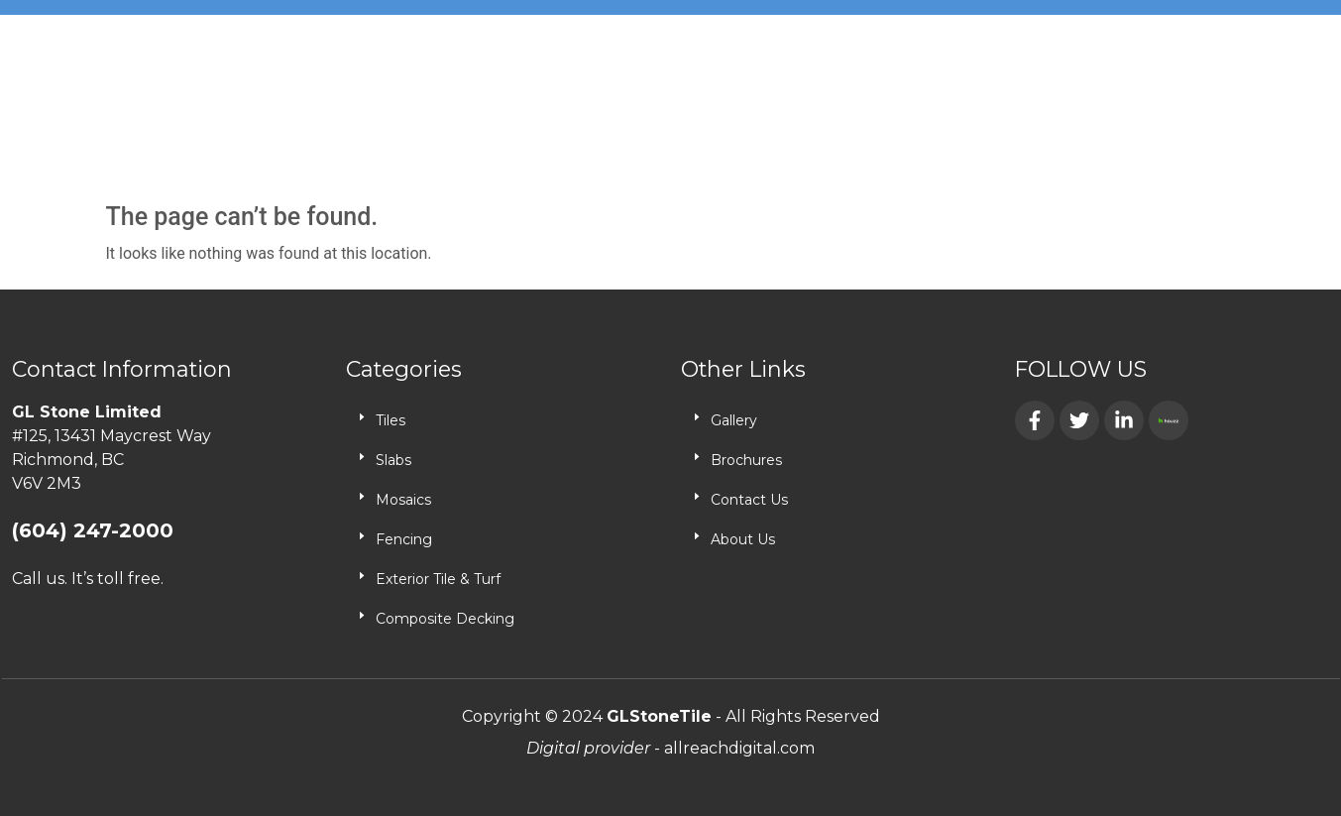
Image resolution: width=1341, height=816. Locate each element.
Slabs (393, 460)
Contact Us (749, 500)
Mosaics (403, 500)
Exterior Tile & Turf (438, 579)
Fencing (404, 539)
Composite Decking (445, 619)
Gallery (734, 420)
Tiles (390, 420)
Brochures (746, 460)
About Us (743, 539)
